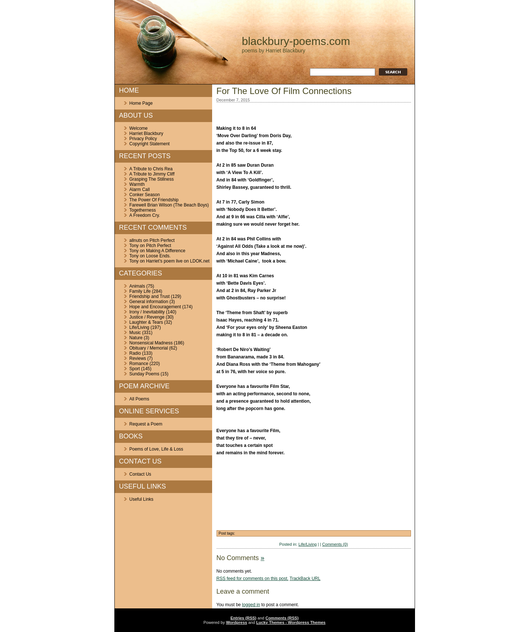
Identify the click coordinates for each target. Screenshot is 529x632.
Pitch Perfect (161, 240)
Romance (138, 363)
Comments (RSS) (281, 618)
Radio (135, 353)
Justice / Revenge (147, 317)
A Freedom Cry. (144, 215)
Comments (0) (335, 544)
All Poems (139, 399)
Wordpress (236, 622)
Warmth (137, 184)
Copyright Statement (149, 143)
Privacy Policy (143, 138)
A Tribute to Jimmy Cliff (151, 174)
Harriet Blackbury (146, 133)
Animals (137, 286)
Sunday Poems (144, 373)
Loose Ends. (158, 255)
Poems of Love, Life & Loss (156, 449)
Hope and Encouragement (155, 306)
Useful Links (141, 499)
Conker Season (144, 194)
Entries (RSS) (243, 618)
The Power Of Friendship (154, 199)
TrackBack (305, 578)
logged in (251, 604)
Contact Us (140, 474)
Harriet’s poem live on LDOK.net (178, 261)
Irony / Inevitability (147, 312)
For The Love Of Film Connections (284, 91)
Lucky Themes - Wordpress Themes (290, 622)
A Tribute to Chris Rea (151, 168)
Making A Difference (166, 250)
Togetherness (142, 210)
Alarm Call (139, 189)
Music (135, 332)
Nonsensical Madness (151, 342)
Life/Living (139, 327)
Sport (134, 368)
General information (148, 301)
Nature (136, 337)
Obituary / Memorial (148, 348)
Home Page (141, 103)
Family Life (140, 291)
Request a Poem (145, 424)
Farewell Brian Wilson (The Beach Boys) (169, 205)
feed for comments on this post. (252, 578)
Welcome (138, 128)
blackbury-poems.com (296, 41)
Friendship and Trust (149, 296)
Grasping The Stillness (151, 179)
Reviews (137, 358)
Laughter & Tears (146, 322)
